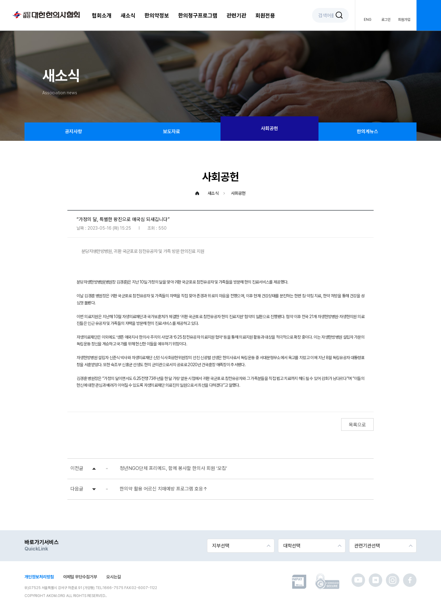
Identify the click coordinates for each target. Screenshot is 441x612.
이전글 (76, 468)
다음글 (76, 489)
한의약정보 (157, 15)
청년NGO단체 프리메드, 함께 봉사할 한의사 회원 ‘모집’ (173, 468)
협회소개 (101, 15)
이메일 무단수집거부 (80, 576)
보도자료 (171, 131)
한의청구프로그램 (197, 15)
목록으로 (357, 425)
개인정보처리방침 (39, 576)
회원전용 (265, 15)
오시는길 (113, 576)
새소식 (128, 15)
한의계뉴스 (367, 131)
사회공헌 (269, 128)
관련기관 (236, 15)
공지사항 (73, 131)
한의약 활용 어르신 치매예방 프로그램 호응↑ (164, 489)
